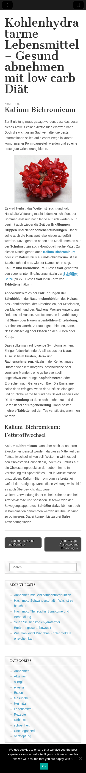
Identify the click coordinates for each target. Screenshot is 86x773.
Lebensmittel (23, 709)
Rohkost (20, 720)
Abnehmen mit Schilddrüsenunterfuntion (42, 595)
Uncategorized (24, 731)
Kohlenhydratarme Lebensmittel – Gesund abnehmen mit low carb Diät (42, 56)
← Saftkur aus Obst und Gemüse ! (20, 542)
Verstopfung (22, 736)
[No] (80, 758)
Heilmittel (12, 103)
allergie (19, 682)
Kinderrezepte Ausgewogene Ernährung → (69, 544)
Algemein (20, 676)
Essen (18, 692)
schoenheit (22, 725)
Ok (44, 766)
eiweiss (19, 687)
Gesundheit (22, 698)
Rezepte (20, 714)
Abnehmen (22, 671)
